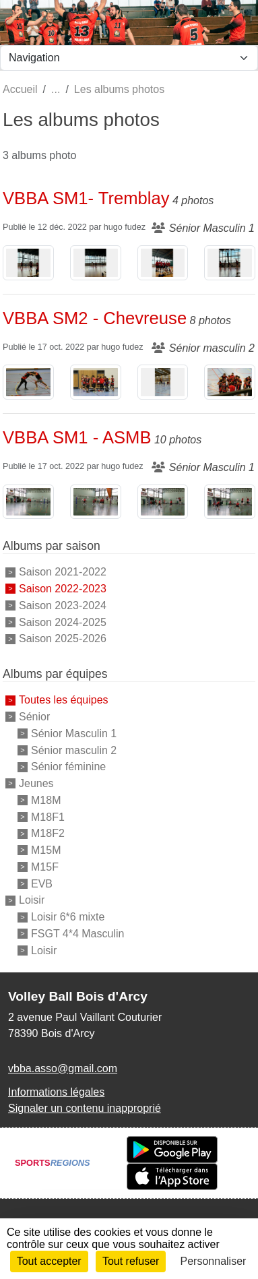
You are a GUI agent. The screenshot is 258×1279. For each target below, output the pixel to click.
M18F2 (48, 833)
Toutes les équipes (63, 700)
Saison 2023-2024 (62, 605)
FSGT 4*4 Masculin (77, 933)
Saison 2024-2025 (62, 621)
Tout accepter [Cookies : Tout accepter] (49, 1261)
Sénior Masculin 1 (74, 733)
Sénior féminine (68, 766)
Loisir (31, 900)
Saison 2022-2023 (62, 588)
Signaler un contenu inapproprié (84, 1108)
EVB (42, 883)
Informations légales (56, 1092)
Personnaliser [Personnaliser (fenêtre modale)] (214, 1261)
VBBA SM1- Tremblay (86, 198)
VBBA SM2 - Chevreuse (95, 318)
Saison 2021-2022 (62, 572)
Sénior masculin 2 (74, 749)
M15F (45, 867)
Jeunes (36, 783)
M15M (46, 850)
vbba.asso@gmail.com (62, 1068)
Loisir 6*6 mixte (67, 917)
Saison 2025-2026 (62, 638)
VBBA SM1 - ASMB (77, 437)
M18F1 (48, 816)
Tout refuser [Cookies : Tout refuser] (130, 1261)
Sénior (34, 716)
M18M (46, 800)
